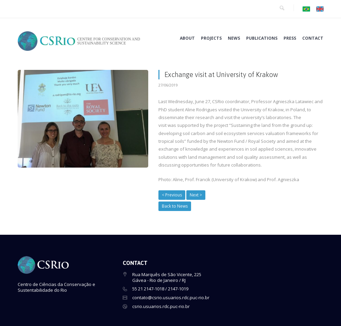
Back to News (175, 206)
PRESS (290, 38)
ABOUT (187, 38)
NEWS (234, 38)
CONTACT (312, 38)
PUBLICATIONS (261, 38)
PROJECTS (211, 38)
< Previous (172, 195)
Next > (196, 195)
